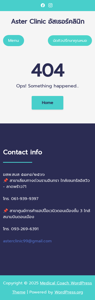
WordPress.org (68, 292)
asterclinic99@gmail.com (27, 241)
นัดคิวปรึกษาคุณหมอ (70, 40)
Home (47, 103)
